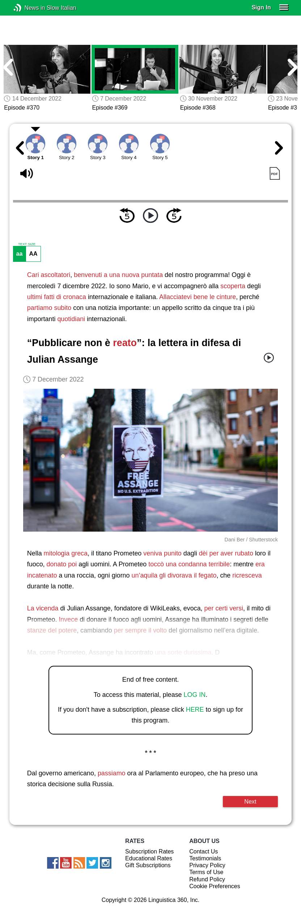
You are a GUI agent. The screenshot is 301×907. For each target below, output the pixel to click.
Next (250, 801)
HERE (195, 709)
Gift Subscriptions (147, 865)
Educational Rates (148, 858)
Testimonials (205, 858)
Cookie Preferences (214, 886)
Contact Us (203, 851)
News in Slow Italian (28, 8)
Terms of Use (206, 872)
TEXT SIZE (26, 244)
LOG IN (195, 694)
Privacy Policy (207, 865)
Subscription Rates (149, 851)
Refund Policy (207, 879)
